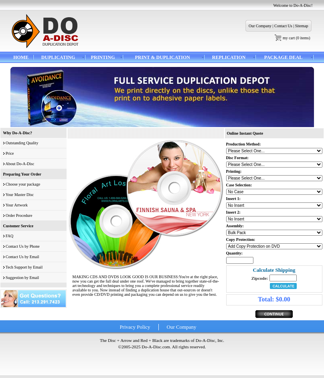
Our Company (260, 26)
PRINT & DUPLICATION (162, 57)
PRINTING (103, 57)
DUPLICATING (58, 57)
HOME (20, 57)
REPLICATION (229, 57)
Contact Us (283, 26)
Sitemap (301, 26)
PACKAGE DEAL (283, 57)
